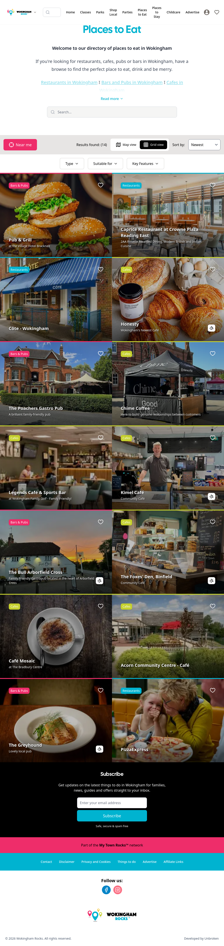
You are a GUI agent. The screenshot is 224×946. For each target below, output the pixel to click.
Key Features (145, 163)
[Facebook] (106, 889)
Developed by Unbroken (201, 938)
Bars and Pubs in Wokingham (132, 82)
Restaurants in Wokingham (69, 82)
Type (72, 163)
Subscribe (112, 815)
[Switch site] (35, 12)
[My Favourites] (216, 12)
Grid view (153, 144)
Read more (112, 98)
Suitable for (105, 163)
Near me (20, 144)
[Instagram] (117, 889)
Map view (126, 144)
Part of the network (112, 845)
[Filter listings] (112, 112)
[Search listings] (52, 12)
